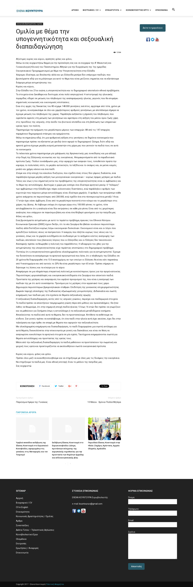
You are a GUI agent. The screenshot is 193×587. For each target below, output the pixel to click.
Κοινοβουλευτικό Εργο (138, 10)
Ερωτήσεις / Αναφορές (27, 548)
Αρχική (75, 10)
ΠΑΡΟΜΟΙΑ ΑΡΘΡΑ (26, 412)
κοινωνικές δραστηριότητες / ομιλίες (29, 24)
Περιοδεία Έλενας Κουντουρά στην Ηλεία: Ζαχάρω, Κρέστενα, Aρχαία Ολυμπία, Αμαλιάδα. (104, 445)
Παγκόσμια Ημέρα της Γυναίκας (32, 402)
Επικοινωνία (161, 10)
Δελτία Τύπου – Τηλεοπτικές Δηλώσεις (35, 530)
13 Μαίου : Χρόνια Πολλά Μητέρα (104, 402)
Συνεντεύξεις (22, 525)
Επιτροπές (21, 543)
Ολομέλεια (21, 539)
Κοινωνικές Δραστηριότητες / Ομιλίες (34, 516)
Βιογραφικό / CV (92, 10)
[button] (173, 9)
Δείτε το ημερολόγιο (153, 28)
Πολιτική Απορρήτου (55, 584)
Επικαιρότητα (113, 10)
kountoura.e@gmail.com (90, 504)
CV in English (22, 507)
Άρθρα (19, 521)
